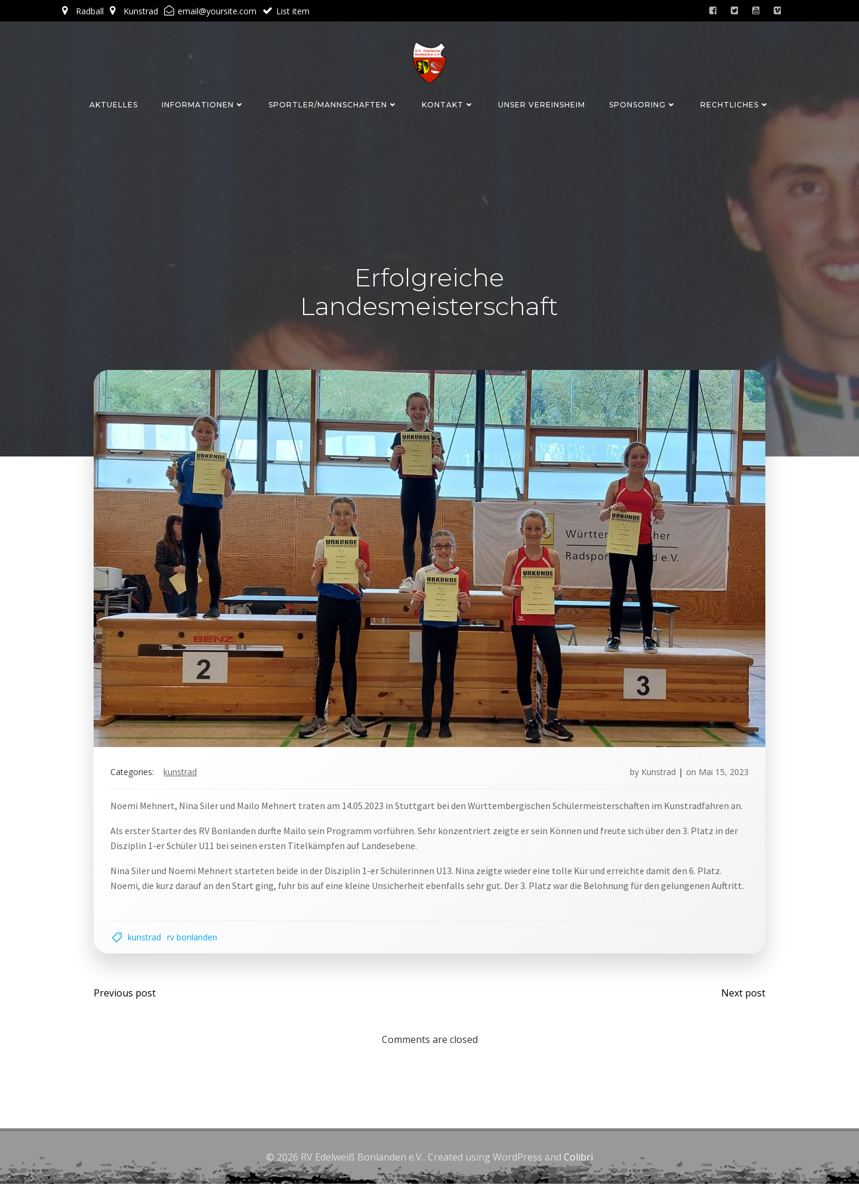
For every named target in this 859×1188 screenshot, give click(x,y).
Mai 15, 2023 (721, 773)
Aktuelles (113, 103)
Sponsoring (642, 103)
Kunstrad (182, 773)
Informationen (203, 103)
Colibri (578, 1161)
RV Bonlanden (194, 939)
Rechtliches (735, 103)
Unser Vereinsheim (541, 103)
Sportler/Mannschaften (333, 103)
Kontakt (448, 103)
